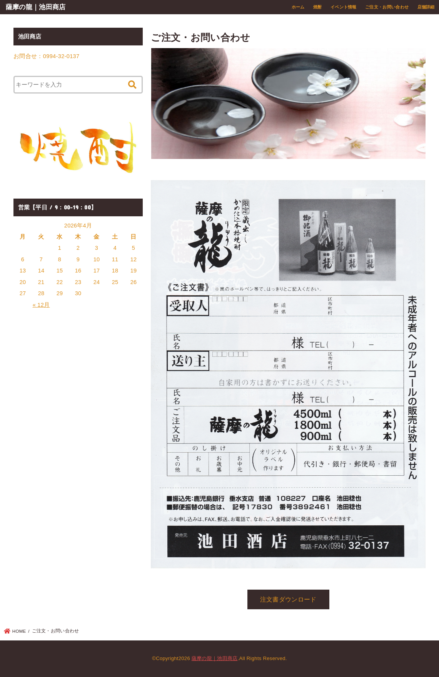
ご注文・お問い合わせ (387, 7)
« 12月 (41, 305)
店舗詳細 (426, 7)
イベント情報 (344, 7)
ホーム (298, 7)
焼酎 (317, 7)
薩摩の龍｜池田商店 (36, 7)
